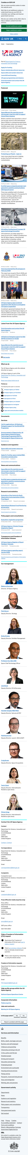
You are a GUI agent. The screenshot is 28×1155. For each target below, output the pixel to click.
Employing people (6, 1065)
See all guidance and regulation (9, 461)
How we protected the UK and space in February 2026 (13, 270)
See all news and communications (9, 487)
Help (2, 1120)
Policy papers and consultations (11, 1104)
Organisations (10, 44)
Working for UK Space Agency (10, 1009)
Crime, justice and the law (9, 1053)
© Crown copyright (14, 1151)
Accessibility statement (8, 1123)
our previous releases (15, 948)
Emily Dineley (5, 636)
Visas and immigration (7, 1080)
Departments (5, 1092)
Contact (19, 1123)
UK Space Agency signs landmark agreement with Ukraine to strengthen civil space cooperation (13, 304)
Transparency (5, 1107)
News (3, 1095)
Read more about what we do (10, 380)
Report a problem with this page (14, 1022)
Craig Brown (5, 760)
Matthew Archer (6, 735)
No (25, 1016)
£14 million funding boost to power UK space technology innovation (13, 230)
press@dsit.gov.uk (7, 921)
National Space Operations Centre (12, 994)
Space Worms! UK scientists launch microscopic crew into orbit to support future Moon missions (13, 114)
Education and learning (8, 1062)
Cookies (13, 1120)
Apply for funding (6, 67)
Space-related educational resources (12, 70)
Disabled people (6, 1056)
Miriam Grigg (5, 812)
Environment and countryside (10, 1068)
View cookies (14, 34)
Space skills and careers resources (12, 73)
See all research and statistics (8, 512)
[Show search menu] (25, 39)
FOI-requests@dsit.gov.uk (9, 983)
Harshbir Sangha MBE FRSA (10, 711)
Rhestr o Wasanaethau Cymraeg (11, 1127)
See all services (5, 441)
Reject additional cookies (14, 30)
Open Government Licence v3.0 (10, 1137)
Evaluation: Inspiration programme (12, 520)
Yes (18, 1016)
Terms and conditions (7, 1125)
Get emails (5, 357)
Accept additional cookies (14, 26)
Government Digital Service (9, 1129)
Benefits (3, 1038)
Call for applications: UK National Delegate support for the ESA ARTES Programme (12, 426)
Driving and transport (7, 1059)
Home (2, 44)
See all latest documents (7, 353)
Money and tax (5, 1074)
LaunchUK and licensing (8, 75)
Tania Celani (5, 785)
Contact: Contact (6, 843)
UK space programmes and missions (12, 78)
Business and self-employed (9, 1044)
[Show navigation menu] (19, 39)
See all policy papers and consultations (11, 532)
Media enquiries (6, 1003)
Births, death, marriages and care (11, 1041)
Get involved (5, 1113)
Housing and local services (9, 1071)
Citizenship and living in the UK (10, 1050)
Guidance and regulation (8, 1098)
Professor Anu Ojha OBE (8, 661)
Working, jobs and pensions (9, 1083)
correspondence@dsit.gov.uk (10, 868)
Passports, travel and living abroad (11, 1077)
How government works (8, 1110)
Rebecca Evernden (7, 586)
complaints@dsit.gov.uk (8, 894)
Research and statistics (8, 1101)
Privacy (8, 1120)
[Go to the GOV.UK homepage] (7, 38)
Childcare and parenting (8, 1047)
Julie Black (4, 686)
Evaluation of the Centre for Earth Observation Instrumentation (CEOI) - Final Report (13, 497)
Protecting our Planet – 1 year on (11, 154)
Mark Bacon (5, 611)
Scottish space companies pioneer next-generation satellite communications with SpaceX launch (13, 188)
